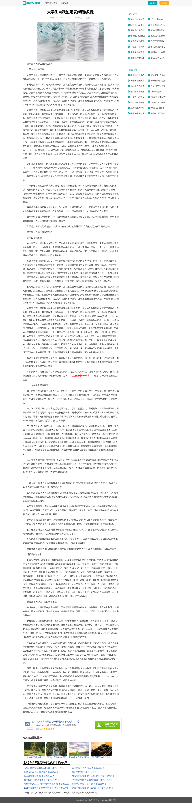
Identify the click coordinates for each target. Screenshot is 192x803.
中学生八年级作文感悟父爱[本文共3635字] (92, 780)
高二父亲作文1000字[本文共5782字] (47, 793)
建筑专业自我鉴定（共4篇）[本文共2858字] (92, 788)
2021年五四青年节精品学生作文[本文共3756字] (46, 788)
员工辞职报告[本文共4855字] (84, 793)
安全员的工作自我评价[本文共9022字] (41, 772)
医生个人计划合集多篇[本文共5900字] (89, 784)
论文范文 (64, 3)
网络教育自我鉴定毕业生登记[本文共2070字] (93, 776)
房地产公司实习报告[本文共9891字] (88, 768)
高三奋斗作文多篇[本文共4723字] (39, 776)
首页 (55, 3)
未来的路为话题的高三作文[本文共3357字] (44, 768)
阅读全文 (78, 18)
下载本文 (87, 18)
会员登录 (152, 3)
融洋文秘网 (93, 800)
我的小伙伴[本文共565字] (84, 772)
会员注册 (164, 3)
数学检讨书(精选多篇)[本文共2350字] (41, 780)
